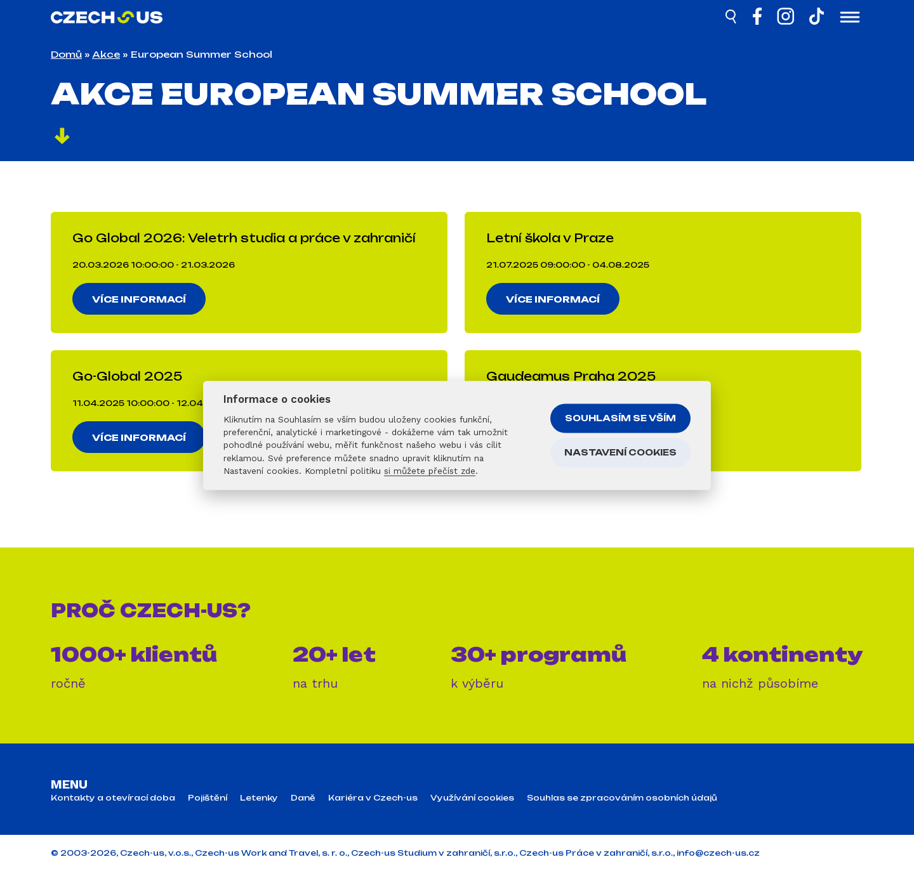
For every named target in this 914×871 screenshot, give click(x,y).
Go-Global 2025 (127, 376)
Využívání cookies (472, 798)
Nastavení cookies (620, 452)
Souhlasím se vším (620, 418)
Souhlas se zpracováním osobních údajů (622, 798)
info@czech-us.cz (718, 853)
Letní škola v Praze (550, 238)
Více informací (139, 299)
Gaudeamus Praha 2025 (571, 376)
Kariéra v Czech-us (373, 798)
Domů (66, 54)
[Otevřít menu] (850, 18)
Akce (106, 54)
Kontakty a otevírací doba (113, 798)
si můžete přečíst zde (429, 471)
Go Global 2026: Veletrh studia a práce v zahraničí (244, 238)
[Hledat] (732, 18)
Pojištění (207, 798)
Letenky (259, 798)
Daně (303, 798)
